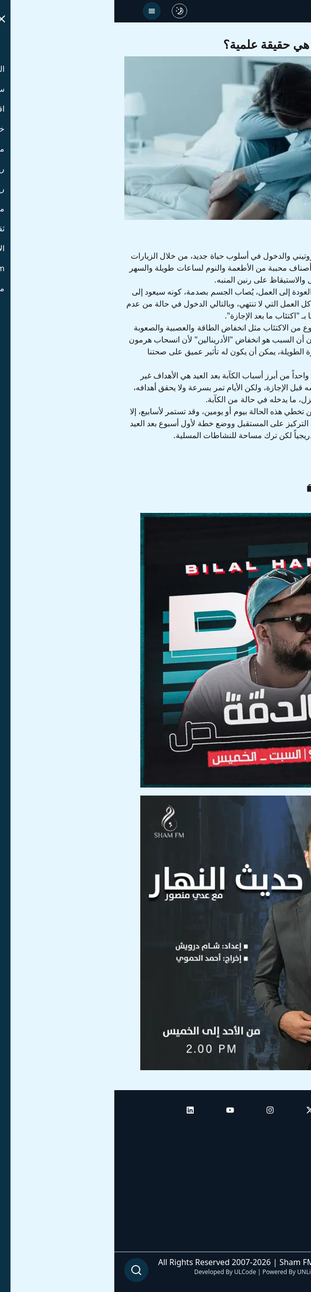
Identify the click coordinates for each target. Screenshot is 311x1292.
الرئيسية (287, 1130)
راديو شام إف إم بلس (266, 1213)
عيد (291, 465)
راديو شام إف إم (274, 1185)
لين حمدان (254, 465)
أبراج (293, 1157)
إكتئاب (212, 465)
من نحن (288, 1241)
